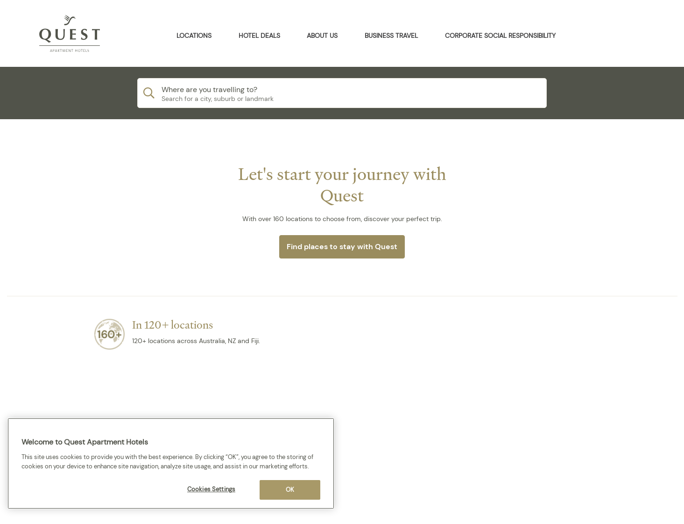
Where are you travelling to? (209, 89)
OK (290, 490)
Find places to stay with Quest (342, 246)
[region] (170, 463)
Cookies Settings (211, 489)
